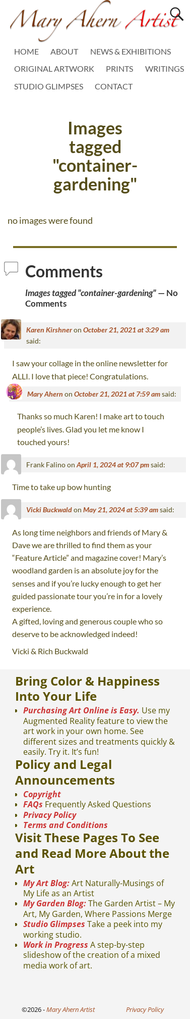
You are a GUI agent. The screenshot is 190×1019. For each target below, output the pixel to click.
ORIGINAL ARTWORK (54, 68)
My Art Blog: (46, 883)
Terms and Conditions (65, 825)
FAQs (33, 804)
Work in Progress (55, 944)
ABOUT (64, 51)
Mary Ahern (45, 394)
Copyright (42, 794)
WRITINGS (164, 68)
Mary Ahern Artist (70, 1009)
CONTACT (114, 86)
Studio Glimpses (54, 924)
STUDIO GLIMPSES (48, 86)
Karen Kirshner (49, 329)
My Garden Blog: (54, 903)
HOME (26, 51)
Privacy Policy (49, 814)
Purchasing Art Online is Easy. (81, 710)
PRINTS (119, 68)
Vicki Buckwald (49, 509)
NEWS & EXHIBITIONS (130, 51)
